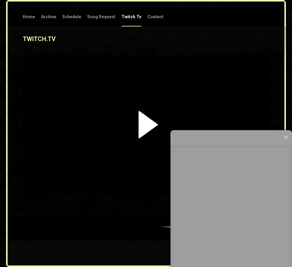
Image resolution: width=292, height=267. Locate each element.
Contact (155, 16)
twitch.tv (131, 16)
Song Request (101, 16)
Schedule (71, 16)
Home (29, 16)
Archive (48, 16)
